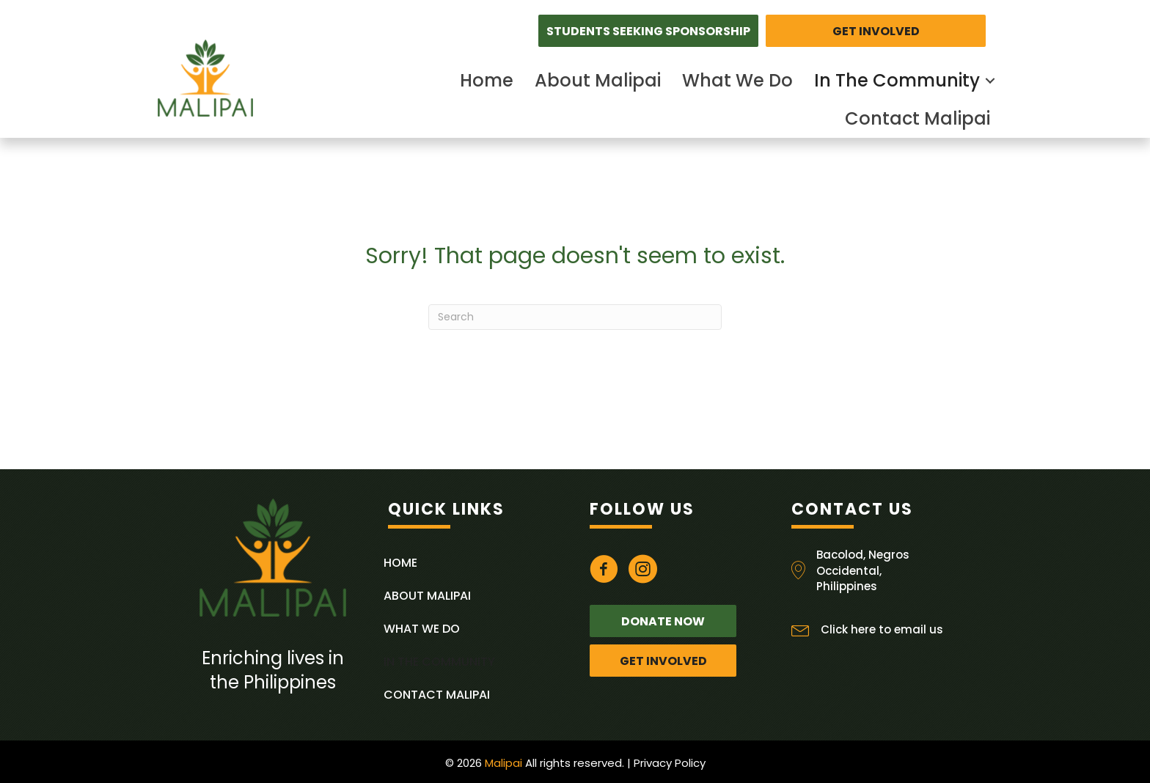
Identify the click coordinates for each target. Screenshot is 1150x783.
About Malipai (598, 80)
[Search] (575, 317)
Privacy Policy (670, 763)
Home (486, 80)
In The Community (897, 80)
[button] (648, 31)
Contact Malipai (917, 118)
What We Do (737, 80)
